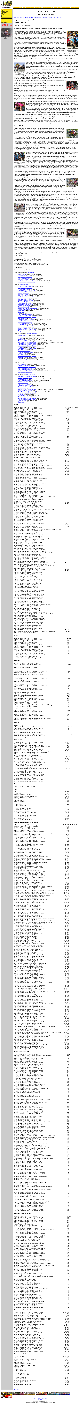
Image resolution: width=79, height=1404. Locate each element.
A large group (21, 310)
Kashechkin (21, 394)
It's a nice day (21, 364)
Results (22, 17)
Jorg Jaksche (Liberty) (23, 307)
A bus (19, 313)
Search (71, 7)
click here (35, 269)
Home (2, 9)
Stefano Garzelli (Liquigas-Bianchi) (26, 282)
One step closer (22, 327)
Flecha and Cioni (22, 400)
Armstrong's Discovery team (25, 378)
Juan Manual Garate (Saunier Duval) (27, 367)
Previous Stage (52, 17)
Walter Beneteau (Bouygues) (25, 390)
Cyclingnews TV (17, 7)
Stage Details (37, 17)
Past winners (4, 20)
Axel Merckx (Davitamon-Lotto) (25, 397)
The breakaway (22, 337)
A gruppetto (21, 312)
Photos (57, 7)
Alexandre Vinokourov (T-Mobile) (26, 304)
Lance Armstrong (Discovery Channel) (27, 290)
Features (31, 7)
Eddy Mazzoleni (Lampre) (24, 309)
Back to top (16, 1389)
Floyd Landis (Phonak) (23, 295)
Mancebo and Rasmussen (24, 299)
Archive (38, 1398)
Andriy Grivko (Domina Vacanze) (26, 352)
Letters (67, 7)
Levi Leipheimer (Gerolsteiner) (25, 280)
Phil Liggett (20, 275)
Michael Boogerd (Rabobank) (25, 322)
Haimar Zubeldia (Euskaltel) (24, 303)
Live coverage (4, 12)
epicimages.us (31, 272)
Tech (26, 7)
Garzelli (20, 358)
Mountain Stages (4, 11)
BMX (42, 7)
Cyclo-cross (47, 7)
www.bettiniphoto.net (32, 333)
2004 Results (4, 22)
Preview (3, 15)
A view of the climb (22, 274)
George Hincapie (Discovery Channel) (27, 398)
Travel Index (44, 1398)
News (23, 7)
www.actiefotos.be (30, 374)
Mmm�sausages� (23, 335)
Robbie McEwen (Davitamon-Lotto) (26, 399)
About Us (40, 1399)
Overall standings (29, 17)
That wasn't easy (22, 318)
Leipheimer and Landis (23, 298)
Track (52, 7)
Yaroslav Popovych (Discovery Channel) (27, 308)
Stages (2, 10)
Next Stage (59, 17)
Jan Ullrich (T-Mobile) (23, 279)
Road (35, 7)
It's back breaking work (23, 379)
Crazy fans (20, 353)
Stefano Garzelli (22, 388)
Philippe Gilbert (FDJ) (23, 395)
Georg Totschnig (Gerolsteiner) (25, 277)
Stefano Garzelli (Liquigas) (24, 305)
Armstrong (20, 338)
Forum (76, 7)
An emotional (21, 324)
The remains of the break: (24, 351)
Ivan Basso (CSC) (22, 291)
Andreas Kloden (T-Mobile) (24, 302)
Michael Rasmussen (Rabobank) (26, 300)
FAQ (2, 21)
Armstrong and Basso (23, 289)
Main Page (16, 17)
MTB (39, 7)
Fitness (62, 7)
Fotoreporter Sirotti (23, 284)
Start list (3, 13)
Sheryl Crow (21, 331)
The (22, 339)
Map (2, 19)
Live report (45, 17)
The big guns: (21, 357)
